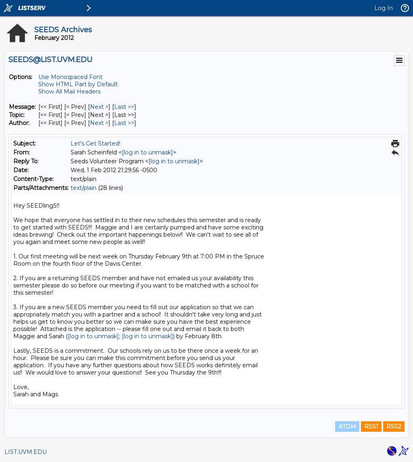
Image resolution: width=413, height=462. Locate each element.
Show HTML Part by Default (78, 84)
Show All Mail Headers (69, 91)
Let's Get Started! (95, 143)
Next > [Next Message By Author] (99, 123)
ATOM (347, 426)
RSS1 (371, 426)
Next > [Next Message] (99, 106)
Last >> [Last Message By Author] (124, 123)
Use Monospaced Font (70, 77)
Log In (383, 8)
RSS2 (393, 426)
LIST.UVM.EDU (25, 452)
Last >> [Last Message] (124, 106)
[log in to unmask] (147, 152)
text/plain (83, 187)
